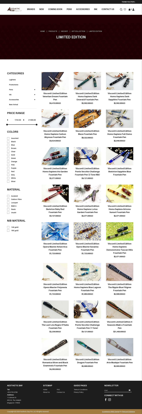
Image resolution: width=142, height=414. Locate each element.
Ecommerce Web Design (111, 411)
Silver (11, 181)
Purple (11, 168)
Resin (11, 209)
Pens (11, 90)
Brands (31, 9)
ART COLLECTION (78, 31)
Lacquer (12, 203)
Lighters (12, 80)
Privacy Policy (78, 392)
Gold (11, 155)
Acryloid (12, 196)
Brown (11, 148)
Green (11, 158)
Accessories (14, 100)
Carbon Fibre (14, 199)
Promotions (13, 85)
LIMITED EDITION (95, 31)
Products (53, 31)
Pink (11, 165)
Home (42, 31)
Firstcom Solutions (128, 411)
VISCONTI (64, 31)
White (11, 178)
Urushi (11, 213)
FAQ (58, 389)
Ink (10, 95)
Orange (12, 161)
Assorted (12, 138)
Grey (11, 175)
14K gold (12, 227)
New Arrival (13, 104)
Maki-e (11, 206)
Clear (11, 151)
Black (11, 142)
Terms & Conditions (80, 389)
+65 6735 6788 (12, 392)
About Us (46, 392)
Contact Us (61, 392)
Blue (11, 145)
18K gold (12, 230)
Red (10, 171)
